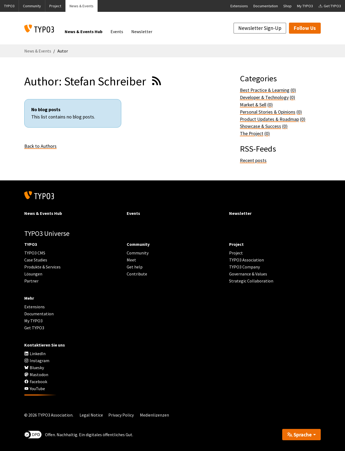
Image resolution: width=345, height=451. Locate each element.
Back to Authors (40, 146)
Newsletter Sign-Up (259, 28)
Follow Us (305, 28)
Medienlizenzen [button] (154, 415)
